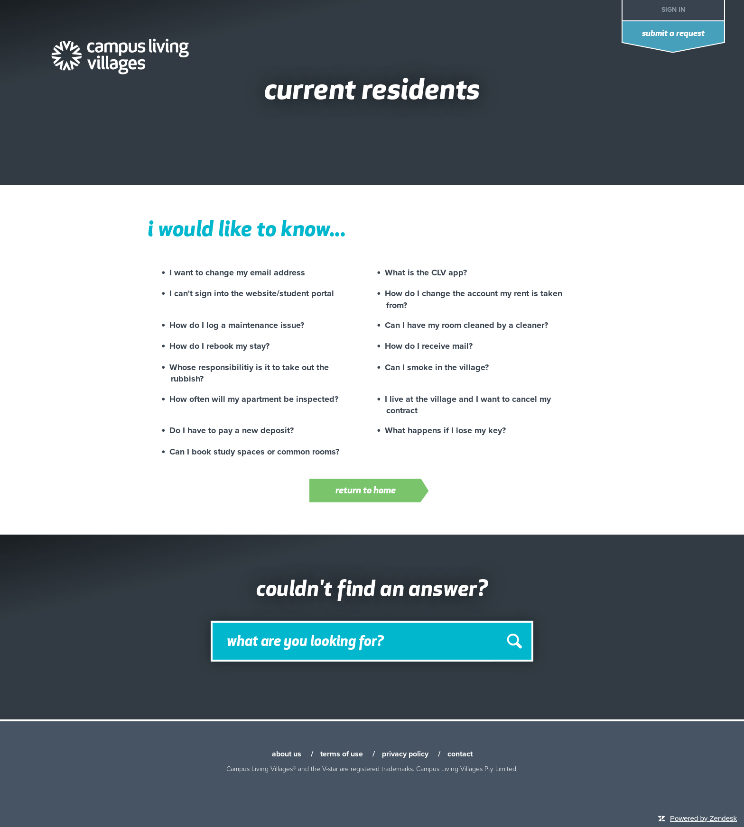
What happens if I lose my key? (445, 430)
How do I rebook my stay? (219, 346)
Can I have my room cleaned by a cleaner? (466, 325)
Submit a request (673, 33)
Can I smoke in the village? (437, 367)
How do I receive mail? (429, 346)
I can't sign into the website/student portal (251, 293)
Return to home (378, 491)
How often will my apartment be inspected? (253, 399)
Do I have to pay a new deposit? (231, 430)
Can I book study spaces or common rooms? (254, 451)
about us (286, 754)
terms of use (341, 754)
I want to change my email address (237, 272)
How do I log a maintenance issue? (236, 325)
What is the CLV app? (426, 272)
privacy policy (405, 754)
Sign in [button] (673, 10)
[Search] (372, 641)
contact (460, 754)
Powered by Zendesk (703, 818)
